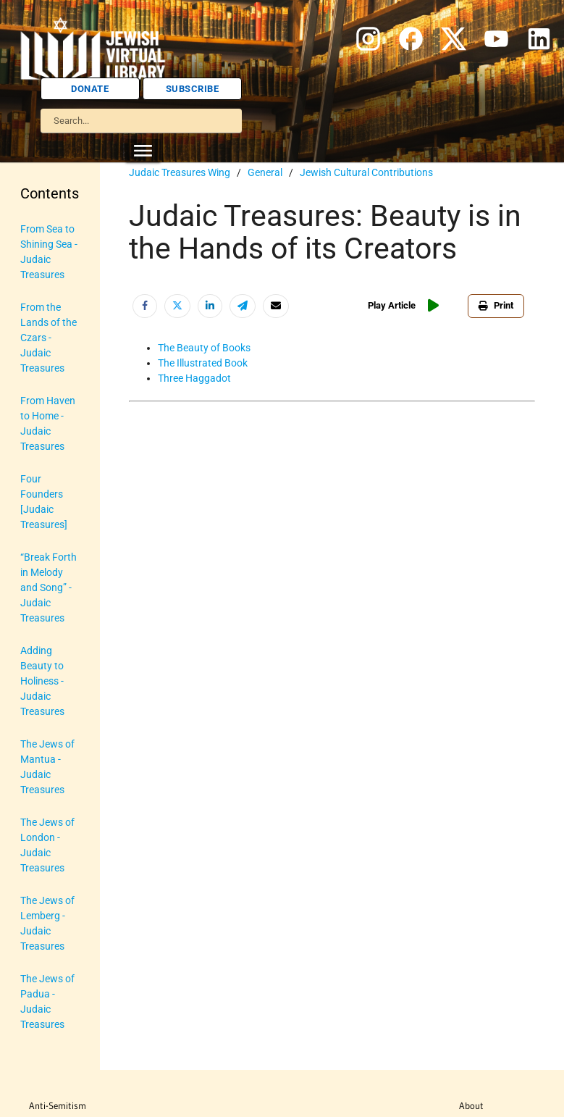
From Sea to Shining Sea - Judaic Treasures (48, 251)
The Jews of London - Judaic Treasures (47, 845)
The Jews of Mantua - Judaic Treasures (47, 766)
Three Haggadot (194, 378)
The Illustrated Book (203, 363)
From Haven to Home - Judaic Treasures (47, 423)
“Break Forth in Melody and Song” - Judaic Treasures (48, 587)
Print (496, 305)
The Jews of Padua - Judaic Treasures (47, 1001)
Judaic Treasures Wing (179, 172)
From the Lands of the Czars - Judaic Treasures (48, 337)
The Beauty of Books (204, 347)
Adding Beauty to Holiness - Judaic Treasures (42, 681)
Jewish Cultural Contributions (366, 172)
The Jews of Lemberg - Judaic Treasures (47, 923)
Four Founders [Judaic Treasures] (43, 501)
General (265, 172)
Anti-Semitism (57, 1105)
